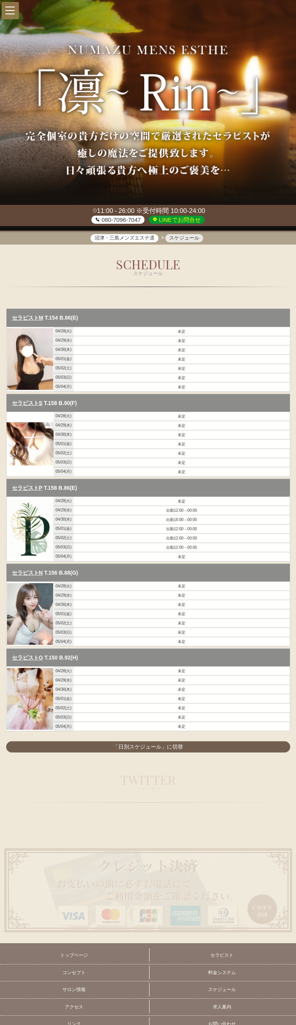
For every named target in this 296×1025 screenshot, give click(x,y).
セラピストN (27, 573)
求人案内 (222, 1007)
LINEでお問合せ (179, 219)
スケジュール (222, 989)
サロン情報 (74, 989)
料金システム (222, 972)
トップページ (74, 955)
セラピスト (222, 955)
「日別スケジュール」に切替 (148, 748)
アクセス (74, 1007)
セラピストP (27, 488)
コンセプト (74, 972)
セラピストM (28, 319)
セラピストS (27, 403)
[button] (10, 10)
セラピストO (27, 658)
